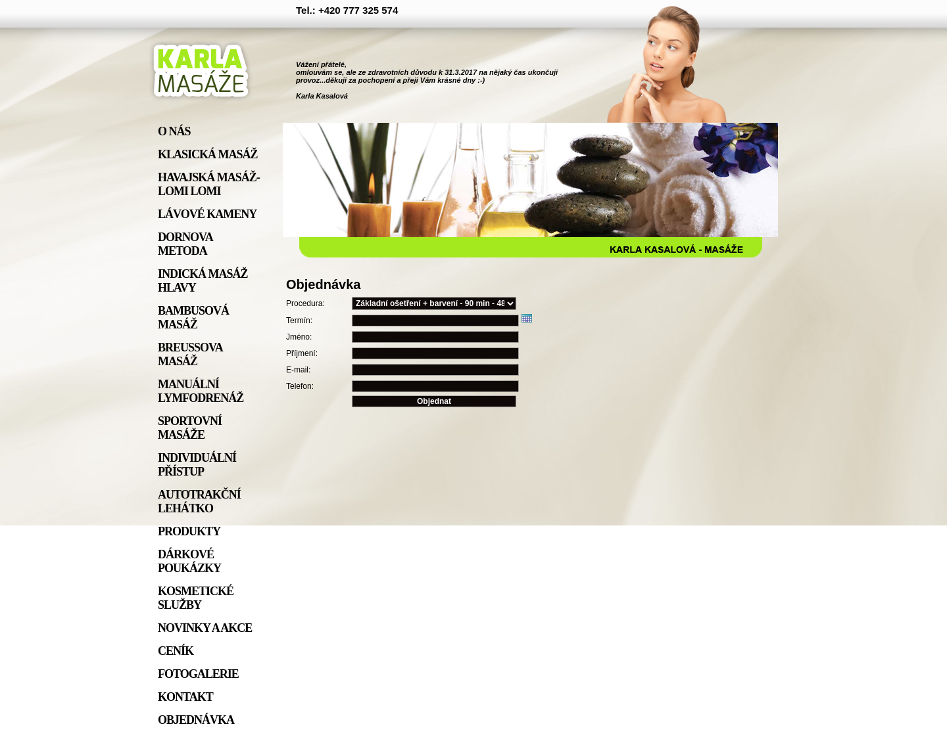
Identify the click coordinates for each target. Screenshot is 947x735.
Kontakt (185, 696)
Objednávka (196, 719)
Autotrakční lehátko (199, 501)
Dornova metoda (185, 244)
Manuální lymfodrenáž (200, 391)
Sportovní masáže (190, 427)
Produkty (189, 531)
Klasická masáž (208, 154)
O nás (174, 131)
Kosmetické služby (195, 598)
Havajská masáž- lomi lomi (209, 184)
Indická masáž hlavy (203, 280)
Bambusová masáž (193, 317)
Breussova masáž (190, 354)
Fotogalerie (198, 673)
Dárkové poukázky (189, 561)
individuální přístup (197, 464)
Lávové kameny (207, 214)
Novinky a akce (205, 628)
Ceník (175, 650)
